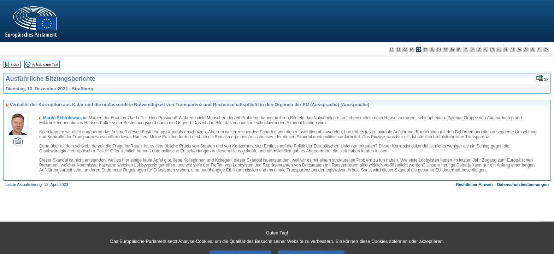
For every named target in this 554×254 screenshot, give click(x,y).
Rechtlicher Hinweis (475, 184)
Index (15, 64)
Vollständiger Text (45, 64)
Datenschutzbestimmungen (523, 184)
